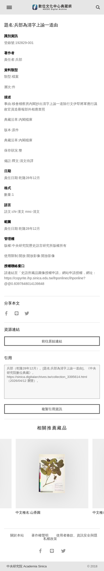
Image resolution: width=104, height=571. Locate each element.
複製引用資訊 (52, 409)
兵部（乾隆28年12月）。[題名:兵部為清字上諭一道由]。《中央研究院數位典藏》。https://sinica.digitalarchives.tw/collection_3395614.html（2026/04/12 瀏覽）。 (52, 382)
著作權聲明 (39, 535)
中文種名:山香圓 (28, 512)
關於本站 (17, 535)
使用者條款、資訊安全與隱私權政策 (70, 537)
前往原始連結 (52, 341)
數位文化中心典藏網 (51, 7)
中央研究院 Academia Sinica (27, 566)
